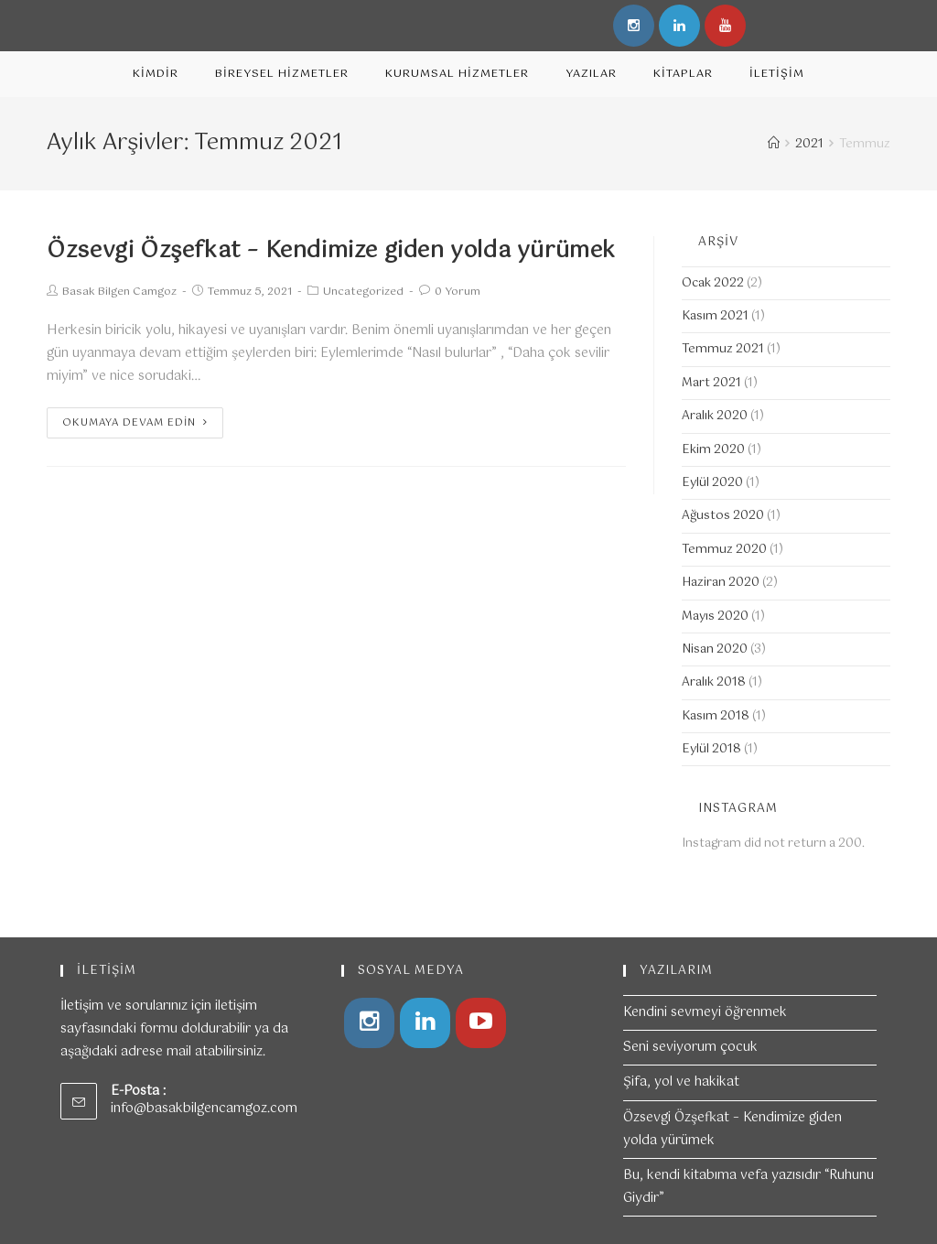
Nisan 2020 (715, 649)
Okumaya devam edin (135, 423)
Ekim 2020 (713, 450)
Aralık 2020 (715, 416)
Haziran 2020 (720, 582)
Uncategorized (363, 292)
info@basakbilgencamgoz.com (204, 1109)
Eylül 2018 (711, 749)
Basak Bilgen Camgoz (119, 292)
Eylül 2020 (712, 482)
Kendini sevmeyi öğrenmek (705, 1012)
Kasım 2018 (715, 716)
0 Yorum (457, 292)
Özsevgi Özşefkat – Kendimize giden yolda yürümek (331, 251)
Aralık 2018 (714, 682)
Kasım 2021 (715, 316)
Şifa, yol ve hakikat (681, 1082)
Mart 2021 (711, 383)
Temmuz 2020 (724, 549)
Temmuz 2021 (723, 349)
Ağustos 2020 (723, 515)
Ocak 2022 (713, 283)
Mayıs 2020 (715, 616)
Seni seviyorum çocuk (690, 1047)
